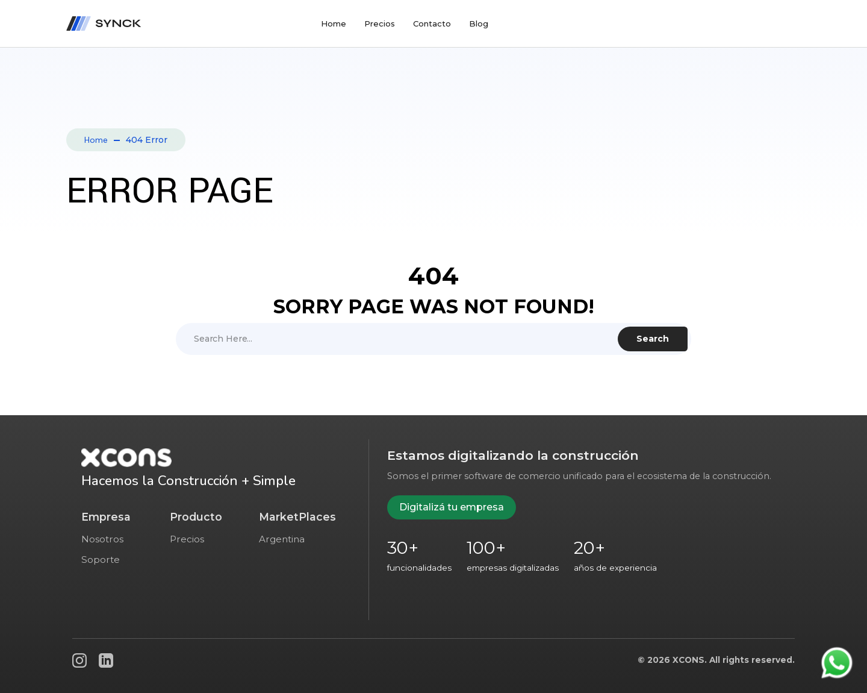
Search (652, 338)
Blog (478, 23)
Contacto (432, 23)
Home (333, 23)
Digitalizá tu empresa (451, 507)
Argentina (282, 539)
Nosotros (102, 539)
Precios (379, 23)
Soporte (100, 559)
